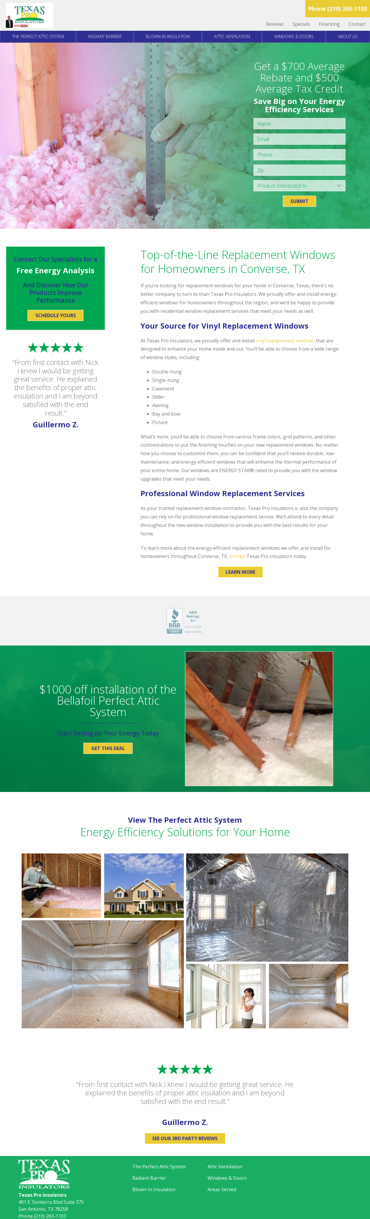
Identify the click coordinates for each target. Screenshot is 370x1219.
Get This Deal (108, 748)
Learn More (240, 572)
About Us (348, 36)
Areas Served (222, 1189)
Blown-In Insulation (168, 36)
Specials (301, 24)
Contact (357, 24)
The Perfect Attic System (38, 36)
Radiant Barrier (104, 36)
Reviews (275, 24)
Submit (299, 201)
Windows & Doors (294, 36)
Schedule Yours (55, 315)
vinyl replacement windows (285, 340)
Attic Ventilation (232, 36)
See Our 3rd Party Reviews (184, 1138)
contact (237, 556)
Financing (329, 24)
